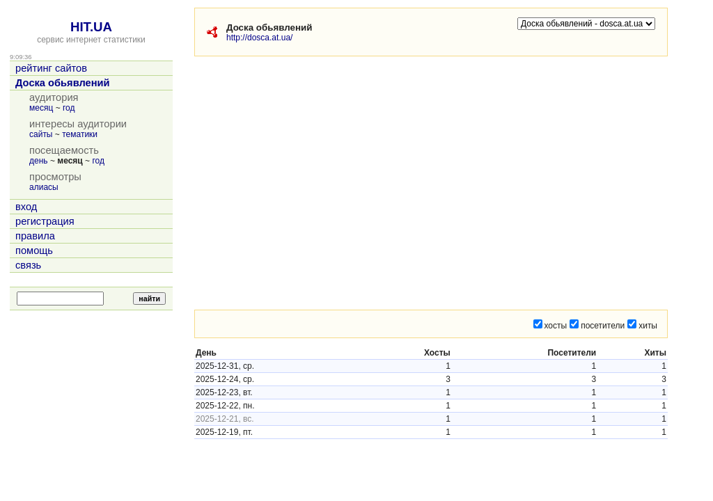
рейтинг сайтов (51, 68)
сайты (41, 134)
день (38, 161)
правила (35, 235)
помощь (34, 250)
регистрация (45, 221)
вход (26, 206)
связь (28, 265)
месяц (41, 108)
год (69, 108)
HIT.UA (91, 26)
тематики (79, 134)
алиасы (43, 187)
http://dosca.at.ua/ (259, 37)
